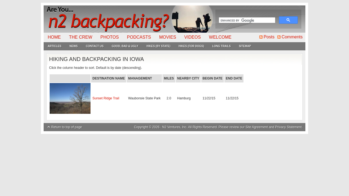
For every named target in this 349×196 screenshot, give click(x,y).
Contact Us (95, 46)
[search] (246, 21)
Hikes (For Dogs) (191, 46)
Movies (167, 37)
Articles (54, 46)
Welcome (220, 37)
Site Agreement (257, 127)
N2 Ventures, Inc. (174, 127)
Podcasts (139, 37)
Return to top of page (66, 127)
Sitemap (245, 46)
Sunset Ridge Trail (105, 98)
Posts (269, 37)
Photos (109, 37)
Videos (192, 37)
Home (54, 37)
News (74, 46)
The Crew (80, 37)
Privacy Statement (288, 127)
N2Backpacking (129, 19)
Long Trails (221, 46)
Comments (292, 37)
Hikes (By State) (158, 46)
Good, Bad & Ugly (125, 46)
